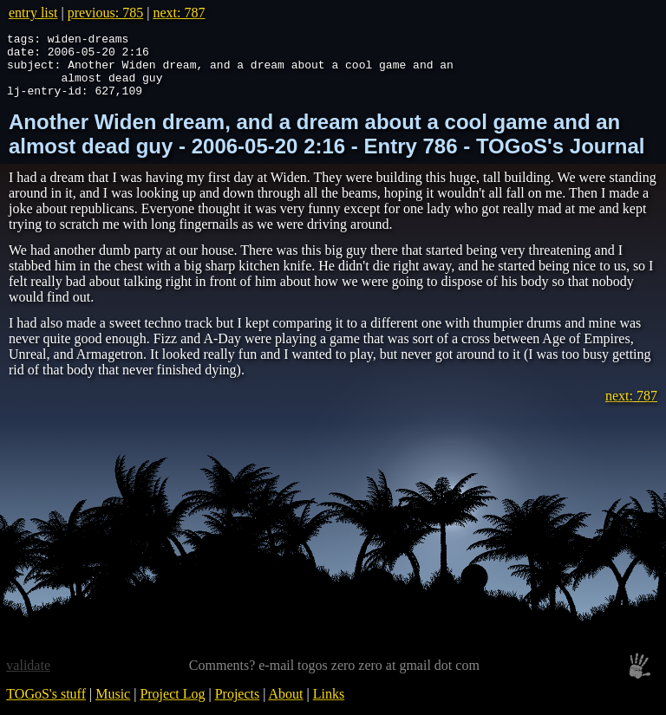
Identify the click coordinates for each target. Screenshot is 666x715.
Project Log (172, 706)
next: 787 (179, 12)
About (286, 706)
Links (328, 706)
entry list (33, 12)
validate (28, 678)
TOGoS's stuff (46, 706)
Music (112, 706)
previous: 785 (106, 12)
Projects (237, 706)
